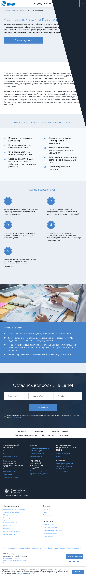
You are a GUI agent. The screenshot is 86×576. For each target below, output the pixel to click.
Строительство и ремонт (12, 513)
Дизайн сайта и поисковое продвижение (69, 549)
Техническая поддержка (11, 478)
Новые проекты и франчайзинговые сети (11, 519)
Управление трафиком (11, 454)
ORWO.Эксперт (48, 525)
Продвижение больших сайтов (19, 549)
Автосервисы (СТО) (9, 535)
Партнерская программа (65, 464)
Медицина (7, 526)
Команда (22, 432)
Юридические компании (12, 515)
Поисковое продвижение (12, 451)
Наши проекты (48, 537)
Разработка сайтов (9, 472)
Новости (46, 513)
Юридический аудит (37, 457)
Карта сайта (7, 563)
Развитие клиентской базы (12, 469)
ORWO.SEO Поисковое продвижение (64, 468)
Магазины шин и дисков (11, 532)
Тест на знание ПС (62, 472)
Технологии (7, 475)
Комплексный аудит (37, 454)
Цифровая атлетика (50, 528)
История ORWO (38, 432)
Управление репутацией (38, 471)
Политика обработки (26, 573)
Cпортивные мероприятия (52, 531)
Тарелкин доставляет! (50, 534)
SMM (58, 457)
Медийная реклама (63, 454)
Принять (78, 572)
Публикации (47, 515)
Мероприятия (48, 436)
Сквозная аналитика (10, 457)
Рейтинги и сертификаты (26, 436)
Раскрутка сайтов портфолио (42, 549)
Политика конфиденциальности (14, 561)
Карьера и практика (59, 432)
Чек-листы (46, 510)
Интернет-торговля (10, 523)
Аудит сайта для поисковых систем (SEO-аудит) (39, 450)
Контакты (64, 436)
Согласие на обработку (11, 559)
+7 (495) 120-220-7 (43, 3)
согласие (31, 416)
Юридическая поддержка (39, 474)
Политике (17, 418)
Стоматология (8, 529)
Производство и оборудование (14, 510)
